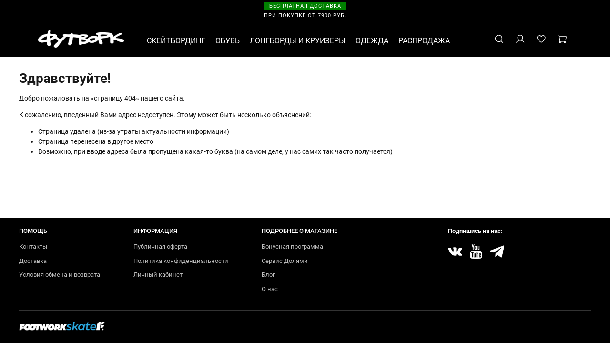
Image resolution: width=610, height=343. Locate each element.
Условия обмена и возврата (59, 274)
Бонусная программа (292, 246)
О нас (270, 289)
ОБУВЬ (227, 40)
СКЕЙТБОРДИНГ (176, 40)
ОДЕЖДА (372, 40)
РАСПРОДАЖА (424, 40)
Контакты (33, 246)
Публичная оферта (160, 246)
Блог (268, 274)
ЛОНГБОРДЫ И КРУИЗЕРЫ (298, 40)
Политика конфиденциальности (180, 260)
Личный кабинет (158, 274)
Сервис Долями (285, 260)
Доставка (33, 260)
